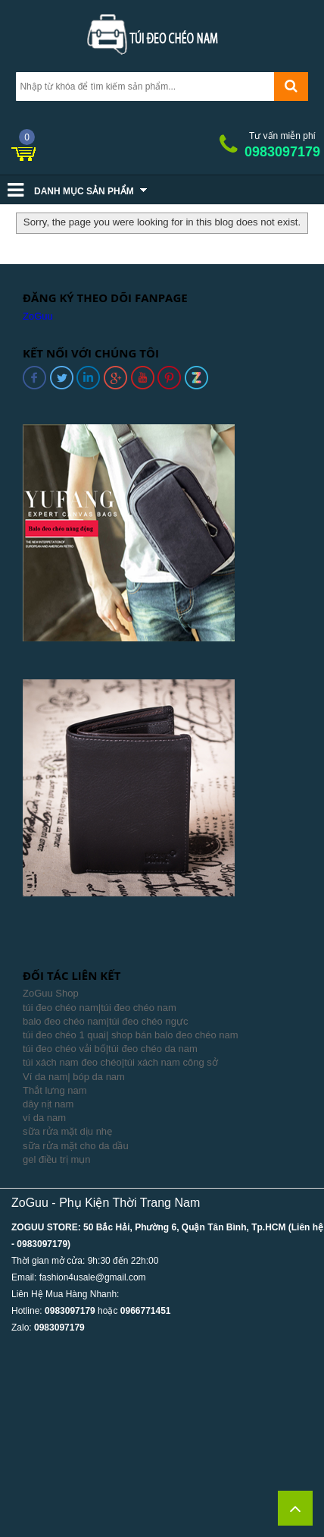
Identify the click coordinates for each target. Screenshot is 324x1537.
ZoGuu (38, 316)
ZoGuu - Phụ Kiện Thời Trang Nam (105, 1202)
